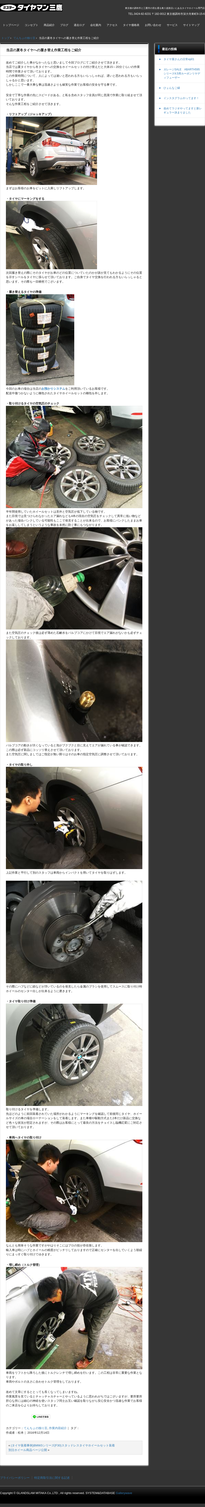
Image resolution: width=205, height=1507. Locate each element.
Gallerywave (124, 1493)
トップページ (11, 25)
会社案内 (95, 25)
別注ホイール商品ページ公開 (27, 1450)
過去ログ (79, 25)
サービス (172, 25)
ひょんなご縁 (172, 88)
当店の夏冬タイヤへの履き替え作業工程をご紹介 (43, 50)
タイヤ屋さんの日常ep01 (179, 59)
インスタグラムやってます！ (181, 98)
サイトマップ (191, 25)
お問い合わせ (153, 25)
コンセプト (31, 25)
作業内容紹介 (58, 1428)
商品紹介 (49, 25)
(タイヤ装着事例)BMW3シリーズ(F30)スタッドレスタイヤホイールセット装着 (63, 1445)
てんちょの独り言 (35, 1428)
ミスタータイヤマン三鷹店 (32, 9)
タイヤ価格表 (131, 25)
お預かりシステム (53, 388)
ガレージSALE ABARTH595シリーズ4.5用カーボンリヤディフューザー (182, 73)
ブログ (64, 25)
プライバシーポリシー (15, 1477)
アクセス (112, 25)
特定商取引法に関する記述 (52, 1477)
